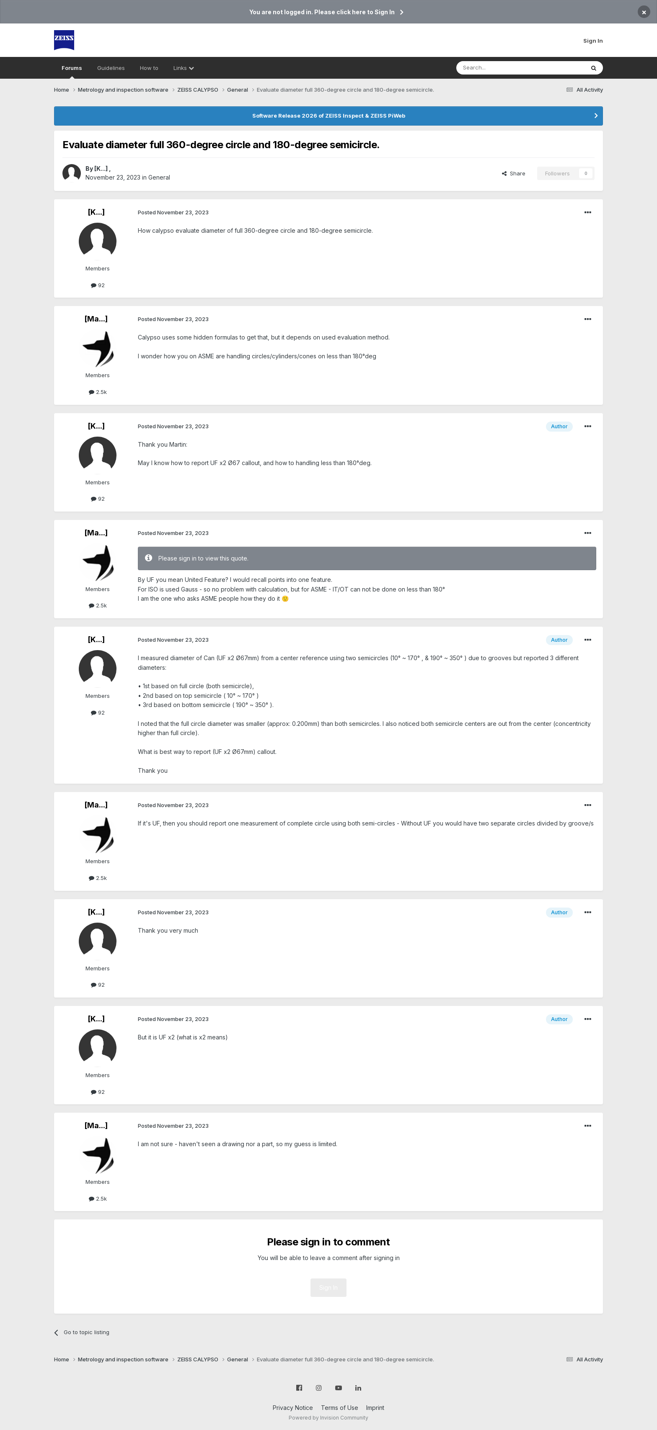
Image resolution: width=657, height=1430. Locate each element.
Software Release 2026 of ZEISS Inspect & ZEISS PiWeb (328, 115)
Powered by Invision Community (328, 1418)
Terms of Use (339, 1407)
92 (98, 285)
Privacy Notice (293, 1407)
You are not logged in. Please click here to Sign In (322, 11)
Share (513, 173)
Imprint (375, 1407)
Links (183, 67)
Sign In (593, 40)
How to (149, 67)
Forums (72, 71)
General (159, 177)
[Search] (499, 68)
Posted (173, 212)
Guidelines (111, 67)
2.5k (98, 391)
